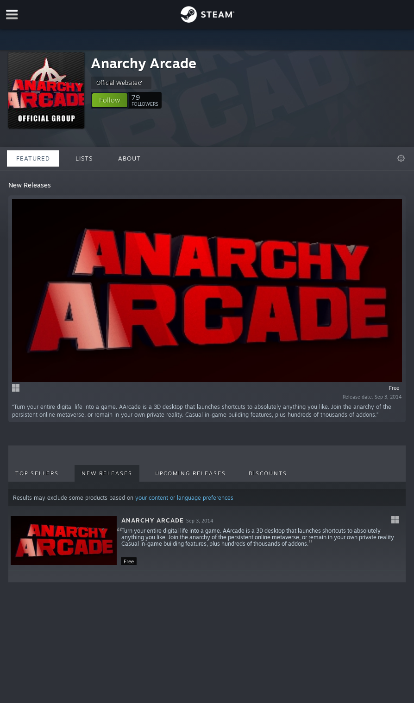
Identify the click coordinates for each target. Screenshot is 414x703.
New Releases (107, 473)
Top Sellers (37, 473)
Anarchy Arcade (143, 62)
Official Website (120, 82)
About (129, 158)
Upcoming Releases (190, 473)
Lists (84, 158)
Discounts (268, 473)
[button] (110, 100)
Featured (33, 158)
